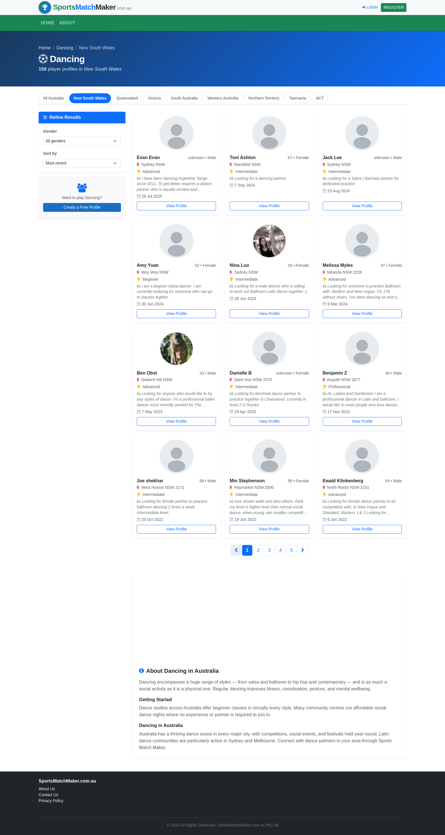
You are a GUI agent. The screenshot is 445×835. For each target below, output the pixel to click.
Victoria (154, 98)
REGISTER (393, 7)
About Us (47, 789)
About (67, 22)
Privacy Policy (51, 800)
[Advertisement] (269, 623)
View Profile (176, 206)
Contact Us (48, 794)
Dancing (64, 47)
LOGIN (369, 7)
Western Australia (222, 98)
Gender (50, 131)
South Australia (184, 98)
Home (47, 22)
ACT (320, 98)
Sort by (50, 153)
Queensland (127, 98)
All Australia (53, 98)
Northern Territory (263, 98)
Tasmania (297, 98)
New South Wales (90, 98)
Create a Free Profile (82, 207)
